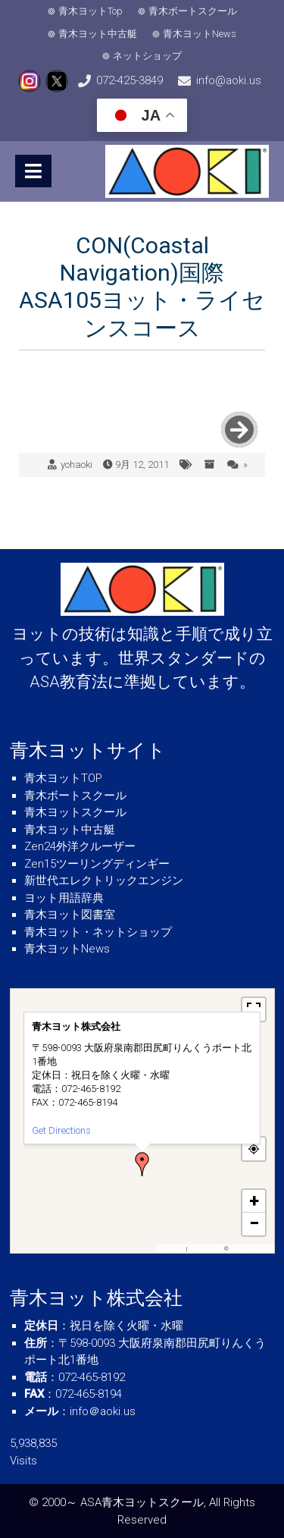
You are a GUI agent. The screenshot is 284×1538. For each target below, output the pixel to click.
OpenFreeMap (206, 1248)
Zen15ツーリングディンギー (97, 864)
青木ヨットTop (90, 11)
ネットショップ (147, 55)
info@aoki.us (228, 80)
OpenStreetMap (250, 1248)
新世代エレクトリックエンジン (103, 880)
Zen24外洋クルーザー (80, 846)
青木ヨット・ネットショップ (98, 932)
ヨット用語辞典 (64, 898)
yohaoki (76, 464)
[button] (142, 1164)
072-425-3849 (129, 80)
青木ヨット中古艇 (97, 33)
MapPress (173, 1248)
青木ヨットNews (199, 33)
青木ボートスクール (192, 11)
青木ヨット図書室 (69, 914)
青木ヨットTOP (63, 778)
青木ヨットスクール (75, 812)
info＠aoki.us (103, 1411)
